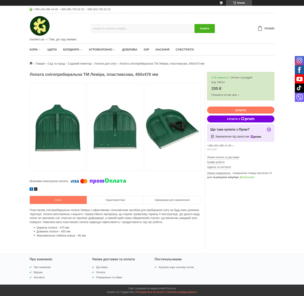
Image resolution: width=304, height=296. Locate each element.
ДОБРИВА (129, 49)
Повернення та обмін (109, 277)
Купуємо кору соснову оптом (176, 267)
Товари (40, 63)
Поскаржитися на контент (150, 292)
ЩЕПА (52, 49)
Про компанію (42, 267)
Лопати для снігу (105, 63)
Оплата (100, 272)
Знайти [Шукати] (204, 28)
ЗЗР (146, 49)
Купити (240, 110)
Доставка (102, 267)
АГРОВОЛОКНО (100, 49)
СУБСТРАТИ (185, 49)
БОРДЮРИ (71, 49)
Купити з (240, 119)
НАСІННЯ (162, 49)
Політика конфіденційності (182, 292)
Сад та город (56, 63)
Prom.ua (171, 288)
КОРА (34, 49)
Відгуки (38, 272)
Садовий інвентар (79, 63)
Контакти (39, 277)
